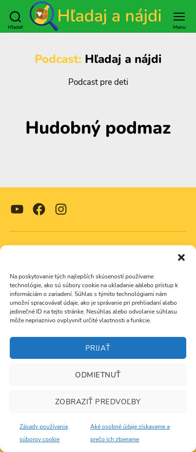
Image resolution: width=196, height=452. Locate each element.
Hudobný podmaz (98, 128)
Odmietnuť (98, 375)
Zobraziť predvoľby (98, 402)
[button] (181, 257)
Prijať (98, 348)
